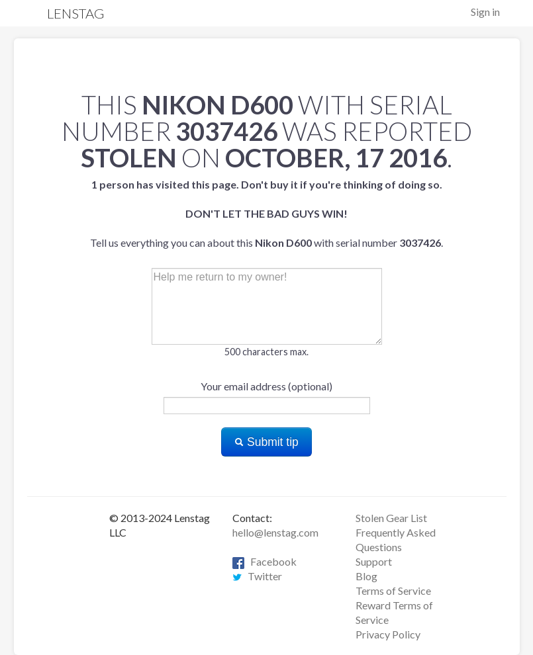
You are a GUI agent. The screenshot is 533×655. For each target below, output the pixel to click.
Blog (366, 576)
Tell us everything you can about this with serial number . (266, 213)
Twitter (257, 576)
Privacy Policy (388, 634)
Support (374, 561)
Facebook (264, 561)
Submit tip (266, 442)
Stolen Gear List (391, 517)
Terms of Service (393, 590)
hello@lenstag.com (275, 532)
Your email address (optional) (266, 386)
